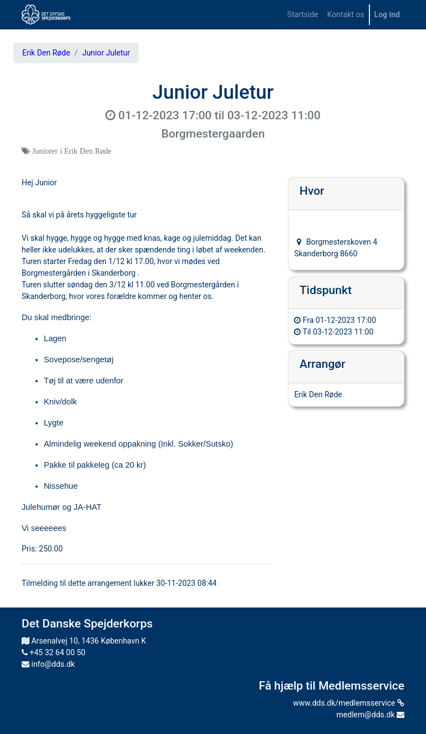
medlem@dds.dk (370, 714)
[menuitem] (303, 14)
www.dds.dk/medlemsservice (348, 702)
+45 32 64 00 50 (53, 652)
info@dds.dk (48, 664)
